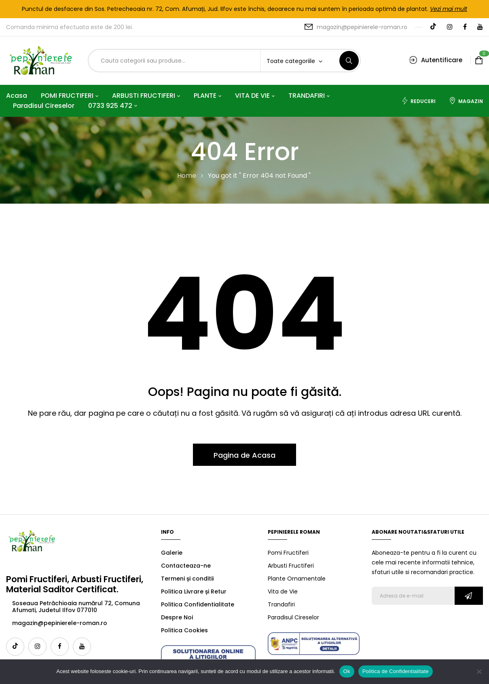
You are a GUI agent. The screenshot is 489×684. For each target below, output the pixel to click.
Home (186, 175)
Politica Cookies (184, 630)
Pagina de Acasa (244, 455)
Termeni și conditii (187, 579)
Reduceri (418, 101)
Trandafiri (281, 604)
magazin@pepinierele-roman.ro (362, 27)
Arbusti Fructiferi (291, 566)
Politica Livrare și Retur (194, 591)
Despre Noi (177, 617)
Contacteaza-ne (186, 566)
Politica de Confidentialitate (395, 671)
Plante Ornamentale (297, 579)
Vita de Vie (283, 591)
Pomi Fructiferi (288, 553)
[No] (479, 671)
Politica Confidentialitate (197, 604)
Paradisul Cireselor (293, 617)
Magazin (466, 101)
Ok (346, 671)
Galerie (171, 553)
